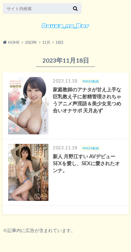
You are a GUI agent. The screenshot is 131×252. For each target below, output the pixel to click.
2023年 (31, 42)
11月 (46, 42)
